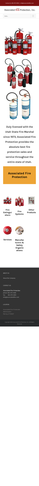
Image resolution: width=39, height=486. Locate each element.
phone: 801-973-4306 (9, 293)
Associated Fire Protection (11, 290)
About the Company (9, 278)
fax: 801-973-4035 (9, 295)
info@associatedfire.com (27, 3)
